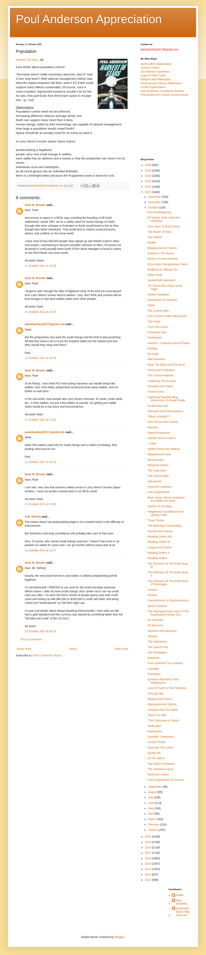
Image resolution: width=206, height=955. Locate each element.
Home (72, 648)
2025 (148, 170)
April (151, 813)
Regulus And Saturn (160, 698)
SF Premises (155, 620)
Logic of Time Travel (153, 75)
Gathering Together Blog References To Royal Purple (166, 399)
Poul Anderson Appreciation (89, 19)
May (151, 808)
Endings (153, 348)
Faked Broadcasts (159, 432)
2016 (148, 858)
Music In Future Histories (163, 258)
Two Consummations (161, 375)
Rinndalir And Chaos (160, 386)
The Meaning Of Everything (164, 525)
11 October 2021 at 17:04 (40, 419)
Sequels (153, 636)
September (155, 786)
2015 (148, 863)
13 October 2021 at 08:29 (40, 631)
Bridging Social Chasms (162, 248)
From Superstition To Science (166, 779)
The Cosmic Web (158, 310)
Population (154, 674)
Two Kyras (154, 321)
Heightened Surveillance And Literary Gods (165, 513)
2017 (148, 852)
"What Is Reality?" (159, 416)
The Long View (157, 470)
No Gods (153, 353)
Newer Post (24, 648)
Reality (152, 242)
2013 (148, 874)
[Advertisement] (165, 127)
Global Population (159, 294)
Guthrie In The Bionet (161, 253)
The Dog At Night (158, 475)
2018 (148, 847)
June (151, 803)
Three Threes (156, 520)
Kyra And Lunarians (160, 486)
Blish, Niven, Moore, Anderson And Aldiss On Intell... (166, 499)
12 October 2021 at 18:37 (40, 550)
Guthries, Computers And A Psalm (169, 343)
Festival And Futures (160, 531)
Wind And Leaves (158, 774)
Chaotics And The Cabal (162, 709)
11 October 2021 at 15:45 (40, 311)
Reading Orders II (159, 552)
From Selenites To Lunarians (165, 663)
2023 (148, 181)
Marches (153, 427)
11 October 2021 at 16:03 (40, 358)
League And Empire (160, 547)
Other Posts (155, 274)
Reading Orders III (159, 541)
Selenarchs (154, 481)
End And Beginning (159, 212)
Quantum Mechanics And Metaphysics (163, 681)
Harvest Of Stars (27, 59)
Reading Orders (157, 558)
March (152, 819)
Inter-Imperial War (159, 492)
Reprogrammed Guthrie (162, 704)
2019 (148, 842)
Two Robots (155, 237)
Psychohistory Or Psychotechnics (168, 600)
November (155, 202)
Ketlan (180, 895)
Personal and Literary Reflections (161, 83)
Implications (155, 731)
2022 (148, 186)
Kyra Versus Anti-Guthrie (163, 421)
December (155, 196)
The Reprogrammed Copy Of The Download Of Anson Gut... (168, 613)
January (153, 829)
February (154, 824)
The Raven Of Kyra (159, 231)
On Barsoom (155, 625)
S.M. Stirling (33, 516)
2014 (148, 869)
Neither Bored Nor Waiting (164, 449)
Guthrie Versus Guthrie (162, 438)
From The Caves (158, 326)
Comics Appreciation (153, 87)
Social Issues (156, 391)
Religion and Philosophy (155, 79)
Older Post (121, 648)
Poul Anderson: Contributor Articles (162, 91)
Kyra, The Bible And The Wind (166, 364)
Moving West (156, 459)
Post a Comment (31, 639)
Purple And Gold (158, 405)
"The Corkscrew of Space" (164, 720)
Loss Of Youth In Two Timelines (167, 688)
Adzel (151, 305)
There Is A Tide (157, 715)
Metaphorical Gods (159, 454)
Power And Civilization (161, 370)
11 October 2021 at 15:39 (40, 265)
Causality (153, 668)
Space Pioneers (157, 606)
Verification (154, 726)
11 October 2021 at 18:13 (40, 462)
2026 (148, 165)
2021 (148, 192)
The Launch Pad (158, 647)
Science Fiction (150, 67)
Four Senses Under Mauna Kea (167, 316)
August (152, 792)
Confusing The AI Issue (162, 380)
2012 (148, 879)
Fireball (152, 595)
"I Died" (152, 443)
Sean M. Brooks (35, 204)
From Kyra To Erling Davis (164, 226)
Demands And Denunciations (165, 411)
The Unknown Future (161, 769)
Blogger (119, 937)
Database (153, 657)
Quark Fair (154, 752)
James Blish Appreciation (156, 63)
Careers (152, 589)
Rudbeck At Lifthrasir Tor (163, 269)
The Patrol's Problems (161, 763)
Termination (155, 337)
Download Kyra (157, 332)
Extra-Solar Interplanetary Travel (168, 264)
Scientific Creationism (161, 736)
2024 (148, 175)
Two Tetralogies (157, 652)
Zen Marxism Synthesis (155, 71)
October (153, 207)
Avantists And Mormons (162, 630)
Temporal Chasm (158, 465)
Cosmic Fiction (157, 742)
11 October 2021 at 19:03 (40, 504)
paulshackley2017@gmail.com (45, 324)
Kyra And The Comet (160, 747)
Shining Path (155, 693)
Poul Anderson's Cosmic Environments (164, 94)
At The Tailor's (156, 758)
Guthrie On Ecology (160, 506)
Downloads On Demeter (162, 299)
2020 (148, 836)
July (151, 797)
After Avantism (156, 359)
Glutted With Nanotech (161, 280)
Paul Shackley (181, 902)
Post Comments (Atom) (47, 655)
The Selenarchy (157, 641)
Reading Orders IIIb (160, 536)
